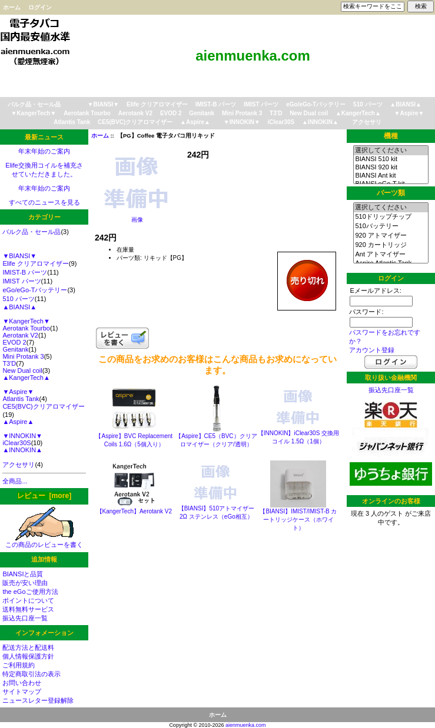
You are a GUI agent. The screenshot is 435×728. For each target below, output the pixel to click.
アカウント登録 (371, 349)
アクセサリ (366, 122)
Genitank (201, 113)
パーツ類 (391, 193)
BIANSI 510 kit (390, 159)
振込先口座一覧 (25, 618)
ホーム (12, 7)
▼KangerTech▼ (34, 113)
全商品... (14, 481)
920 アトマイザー (390, 236)
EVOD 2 (171, 113)
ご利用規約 (18, 665)
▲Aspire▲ (195, 122)
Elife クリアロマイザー (157, 104)
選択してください (390, 150)
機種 (391, 136)
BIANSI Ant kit (390, 176)
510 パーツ (367, 104)
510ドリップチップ (390, 217)
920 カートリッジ (390, 245)
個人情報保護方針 (28, 656)
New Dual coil (309, 113)
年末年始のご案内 (44, 151)
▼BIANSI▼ (103, 104)
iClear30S (281, 122)
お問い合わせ (21, 682)
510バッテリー (390, 226)
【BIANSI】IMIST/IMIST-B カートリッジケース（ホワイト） (298, 519)
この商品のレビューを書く (44, 541)
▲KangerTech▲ (358, 113)
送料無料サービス (28, 609)
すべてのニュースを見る (44, 202)
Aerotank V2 (135, 113)
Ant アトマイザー (390, 254)
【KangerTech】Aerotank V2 (134, 511)
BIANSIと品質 (22, 573)
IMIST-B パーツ (215, 104)
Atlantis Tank (72, 122)
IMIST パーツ (261, 104)
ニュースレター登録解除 (38, 700)
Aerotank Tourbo (87, 113)
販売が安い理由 (25, 582)
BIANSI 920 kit (390, 167)
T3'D (276, 113)
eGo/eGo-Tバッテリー (316, 104)
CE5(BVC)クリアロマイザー (135, 122)
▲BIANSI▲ (405, 104)
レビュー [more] (44, 496)
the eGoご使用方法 (30, 591)
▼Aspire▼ (409, 113)
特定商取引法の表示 (31, 673)
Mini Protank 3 (242, 113)
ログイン (40, 7)
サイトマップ (21, 691)
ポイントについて (28, 600)
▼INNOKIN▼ (242, 122)
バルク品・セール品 (34, 104)
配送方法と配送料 (28, 647)
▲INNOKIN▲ (320, 122)
